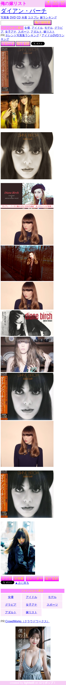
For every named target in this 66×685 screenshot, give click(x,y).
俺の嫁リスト (14, 3)
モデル (48, 27)
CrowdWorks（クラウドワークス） (27, 621)
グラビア (10, 604)
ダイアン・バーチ (24, 11)
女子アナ (10, 31)
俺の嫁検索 (43, 22)
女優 (27, 27)
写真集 (5, 17)
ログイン (62, 3)
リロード (8, 43)
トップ (6, 578)
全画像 (19, 578)
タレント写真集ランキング (22, 35)
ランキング (55, 3)
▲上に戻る (22, 582)
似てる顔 (23, 43)
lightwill (29, 682)
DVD (13, 17)
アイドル (37, 27)
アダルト (36, 31)
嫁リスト (48, 3)
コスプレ (33, 17)
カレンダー (34, 578)
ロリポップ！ (47, 682)
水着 (24, 17)
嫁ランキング (48, 17)
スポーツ (23, 31)
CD (19, 17)
